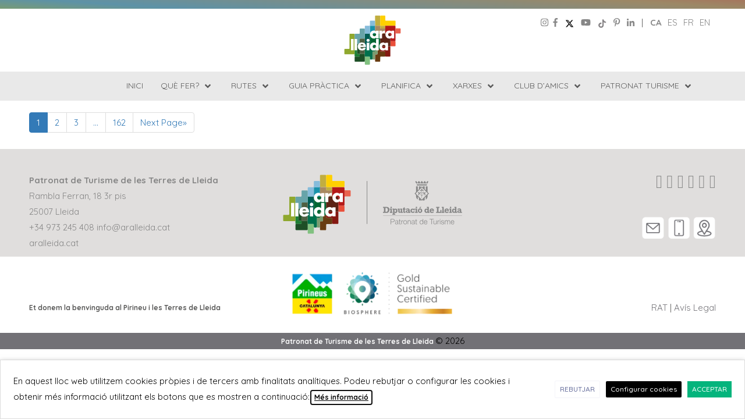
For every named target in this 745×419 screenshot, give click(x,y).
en (705, 22)
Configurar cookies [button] (644, 389)
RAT (659, 307)
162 (119, 122)
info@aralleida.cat (133, 227)
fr (688, 22)
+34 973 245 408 (61, 227)
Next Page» (163, 122)
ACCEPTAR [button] (709, 389)
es (672, 22)
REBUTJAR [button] (577, 389)
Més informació (341, 397)
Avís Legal (695, 307)
